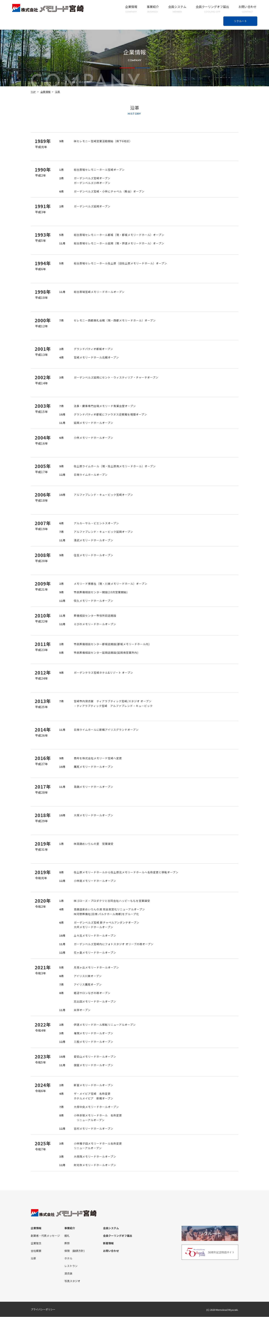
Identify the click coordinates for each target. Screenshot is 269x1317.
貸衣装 (68, 1273)
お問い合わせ (247, 9)
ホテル (68, 1258)
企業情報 (131, 9)
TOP (33, 91)
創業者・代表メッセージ (45, 1235)
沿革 (33, 1258)
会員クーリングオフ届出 (212, 9)
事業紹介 (153, 9)
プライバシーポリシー (43, 1309)
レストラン (71, 1266)
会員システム (177, 9)
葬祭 (67, 1243)
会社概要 (36, 1251)
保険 (67, 1251)
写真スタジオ (72, 1281)
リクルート (240, 21)
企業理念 (36, 1243)
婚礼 (67, 1235)
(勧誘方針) (78, 1251)
